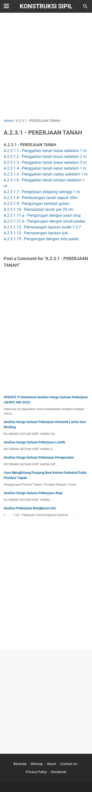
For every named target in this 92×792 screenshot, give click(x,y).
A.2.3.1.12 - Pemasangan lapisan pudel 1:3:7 (42, 227)
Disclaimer (58, 772)
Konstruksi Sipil (46, 6)
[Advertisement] (46, 66)
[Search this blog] (85, 6)
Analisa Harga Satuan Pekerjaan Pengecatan (39, 457)
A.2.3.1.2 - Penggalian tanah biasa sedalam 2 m (45, 156)
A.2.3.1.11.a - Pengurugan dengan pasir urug (42, 215)
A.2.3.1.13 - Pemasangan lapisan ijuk (36, 233)
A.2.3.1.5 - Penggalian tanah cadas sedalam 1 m (46, 174)
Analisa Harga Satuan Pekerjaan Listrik (34, 442)
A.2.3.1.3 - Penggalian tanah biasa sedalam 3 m (45, 162)
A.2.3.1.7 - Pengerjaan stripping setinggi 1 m (42, 191)
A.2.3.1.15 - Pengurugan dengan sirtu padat (41, 239)
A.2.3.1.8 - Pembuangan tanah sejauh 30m (41, 197)
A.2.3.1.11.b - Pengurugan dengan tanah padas (44, 221)
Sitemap (36, 764)
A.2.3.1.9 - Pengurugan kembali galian (36, 203)
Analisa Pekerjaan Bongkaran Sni (30, 508)
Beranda (19, 764)
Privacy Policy (36, 772)
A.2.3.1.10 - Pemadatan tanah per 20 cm (38, 209)
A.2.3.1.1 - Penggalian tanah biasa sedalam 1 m (45, 150)
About (51, 764)
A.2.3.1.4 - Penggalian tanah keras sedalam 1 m (45, 168)
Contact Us (68, 764)
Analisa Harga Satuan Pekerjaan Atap (33, 493)
